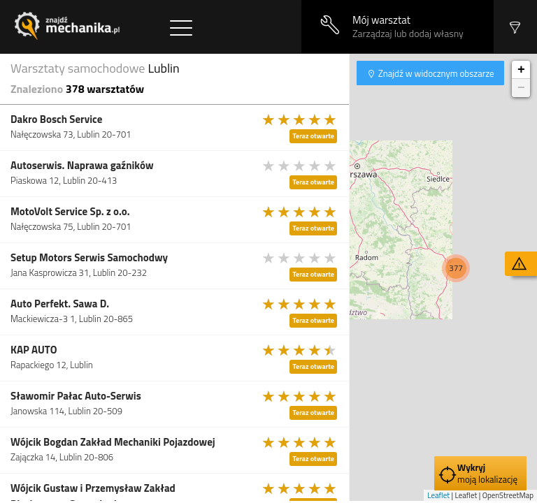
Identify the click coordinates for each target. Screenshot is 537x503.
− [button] (521, 88)
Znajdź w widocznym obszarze (435, 73)
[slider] (300, 119)
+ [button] (521, 69)
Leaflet (438, 495)
